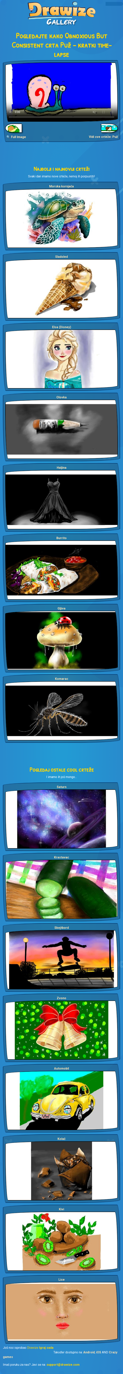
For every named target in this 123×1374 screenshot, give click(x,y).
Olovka (61, 397)
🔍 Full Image (16, 137)
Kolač (61, 1139)
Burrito (61, 538)
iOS (98, 1352)
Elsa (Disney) (61, 327)
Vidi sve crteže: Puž (103, 137)
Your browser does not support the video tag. (61, 92)
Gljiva (61, 608)
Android (89, 1352)
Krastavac (61, 857)
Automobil (61, 1068)
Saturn (61, 787)
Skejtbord (61, 928)
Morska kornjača (61, 186)
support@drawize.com (63, 1364)
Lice (61, 1279)
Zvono (61, 998)
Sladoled (61, 257)
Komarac (61, 679)
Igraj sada (46, 1348)
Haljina (61, 468)
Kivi (61, 1209)
